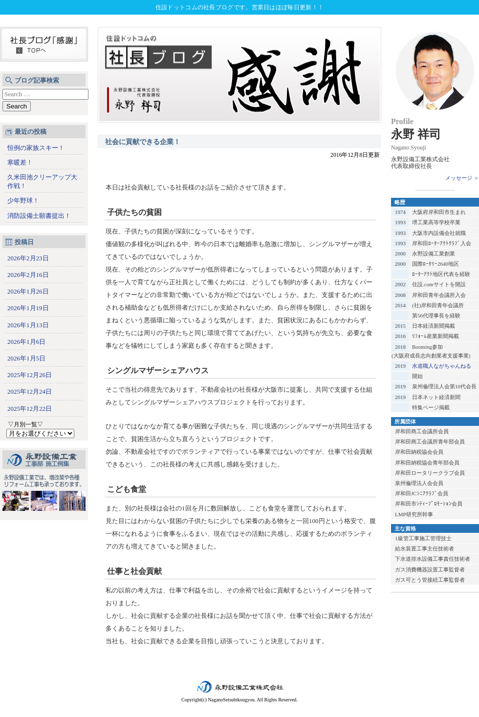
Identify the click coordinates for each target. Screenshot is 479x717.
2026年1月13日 (28, 325)
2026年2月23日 (28, 258)
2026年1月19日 (28, 308)
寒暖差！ (20, 162)
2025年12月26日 (29, 375)
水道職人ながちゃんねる (441, 366)
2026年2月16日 (28, 274)
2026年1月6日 (26, 341)
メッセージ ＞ (462, 178)
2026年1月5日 (26, 358)
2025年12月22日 (29, 408)
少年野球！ (23, 200)
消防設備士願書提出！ (39, 215)
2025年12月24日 (29, 391)
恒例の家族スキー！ (36, 147)
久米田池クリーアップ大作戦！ (42, 181)
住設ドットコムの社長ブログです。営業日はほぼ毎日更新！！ (239, 7)
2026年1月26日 (28, 291)
